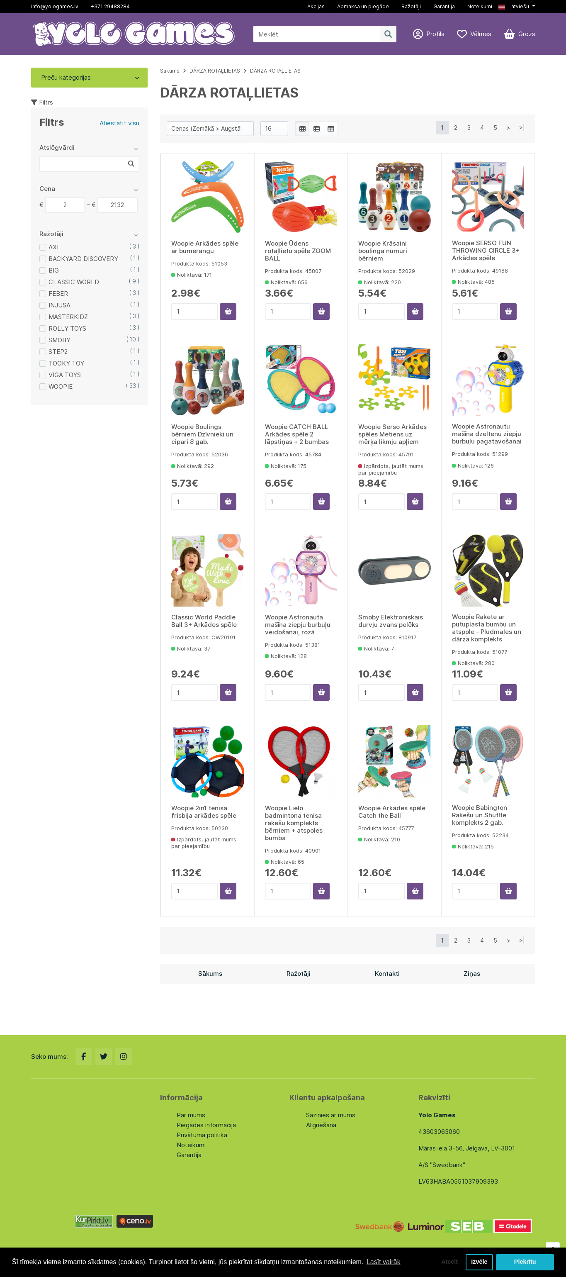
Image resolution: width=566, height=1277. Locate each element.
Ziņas (472, 973)
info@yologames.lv (54, 6)
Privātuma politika (202, 1135)
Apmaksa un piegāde (363, 6)
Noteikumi (479, 6)
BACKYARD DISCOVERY (83, 259)
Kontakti (387, 973)
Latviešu (513, 6)
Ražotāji (411, 6)
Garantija (444, 6)
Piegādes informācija (206, 1125)
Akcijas (316, 6)
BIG (54, 270)
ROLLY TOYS (67, 328)
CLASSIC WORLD (74, 282)
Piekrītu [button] (525, 1262)
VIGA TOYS (65, 375)
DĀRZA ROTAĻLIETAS (214, 71)
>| (522, 127)
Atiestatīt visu (119, 123)
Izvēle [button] (479, 1262)
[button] (516, 6)
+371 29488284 (110, 6)
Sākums (170, 71)
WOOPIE (61, 386)
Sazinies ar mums (330, 1115)
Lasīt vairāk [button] (384, 1261)
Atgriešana (321, 1125)
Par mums (191, 1115)
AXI (53, 247)
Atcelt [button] (449, 1262)
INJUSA (59, 305)
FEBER (58, 293)
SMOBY (59, 340)
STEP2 (58, 352)
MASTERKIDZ (68, 317)
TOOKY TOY (66, 363)
